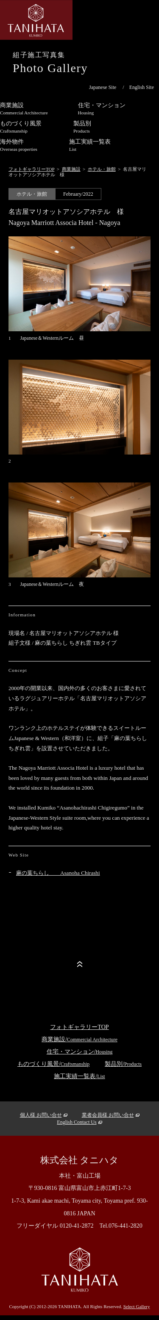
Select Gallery (136, 1306)
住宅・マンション (102, 108)
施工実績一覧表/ (79, 1076)
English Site (141, 87)
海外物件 (18, 145)
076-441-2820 (125, 1225)
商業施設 (71, 169)
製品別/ (123, 1063)
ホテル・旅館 (102, 169)
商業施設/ (79, 1039)
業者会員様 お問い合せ (108, 1115)
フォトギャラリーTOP (31, 169)
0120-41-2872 (77, 1225)
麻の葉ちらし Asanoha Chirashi (58, 873)
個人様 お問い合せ (41, 1115)
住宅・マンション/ (80, 1051)
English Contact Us (76, 1122)
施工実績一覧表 (90, 145)
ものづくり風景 (21, 126)
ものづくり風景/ (53, 1063)
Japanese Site (102, 87)
